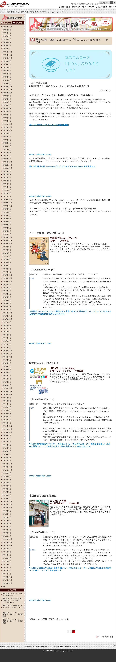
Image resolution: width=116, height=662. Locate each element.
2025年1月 (7, 49)
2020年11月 (7, 203)
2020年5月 (7, 222)
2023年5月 (7, 108)
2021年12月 (7, 162)
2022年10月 (7, 130)
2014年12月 (7, 426)
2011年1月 (7, 574)
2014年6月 (7, 445)
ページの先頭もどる (105, 637)
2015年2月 (7, 420)
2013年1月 (7, 498)
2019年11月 (7, 240)
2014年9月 (7, 435)
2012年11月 (7, 504)
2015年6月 (7, 407)
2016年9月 (7, 360)
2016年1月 (7, 385)
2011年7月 (7, 555)
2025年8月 (7, 30)
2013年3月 (7, 492)
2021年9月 (7, 171)
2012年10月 (7, 508)
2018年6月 (7, 294)
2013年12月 (7, 464)
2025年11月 (7, 27)
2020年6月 (7, 218)
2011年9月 (7, 548)
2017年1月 (7, 347)
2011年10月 (7, 545)
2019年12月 (7, 237)
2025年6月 (7, 36)
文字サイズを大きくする (114, 2)
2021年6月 (7, 181)
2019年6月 (7, 256)
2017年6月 (7, 331)
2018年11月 (7, 278)
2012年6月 (7, 520)
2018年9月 (7, 284)
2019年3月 (7, 265)
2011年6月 (7, 558)
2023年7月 (7, 102)
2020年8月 (7, 212)
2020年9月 (7, 209)
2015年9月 (7, 398)
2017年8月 (7, 325)
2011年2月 (7, 570)
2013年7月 (7, 479)
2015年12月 (7, 388)
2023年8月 (7, 99)
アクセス (77, 7)
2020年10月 (7, 206)
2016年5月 (7, 372)
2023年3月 (7, 115)
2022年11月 (7, 127)
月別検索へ (18, 22)
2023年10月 (7, 93)
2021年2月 (7, 193)
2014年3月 (7, 454)
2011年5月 (7, 561)
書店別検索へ (6, 22)
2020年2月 (7, 231)
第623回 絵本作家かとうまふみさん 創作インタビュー (13, 607)
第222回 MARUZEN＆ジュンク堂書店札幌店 (49, 125)
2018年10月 (7, 281)
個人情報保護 (102, 7)
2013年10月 (7, 470)
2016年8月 (7, 363)
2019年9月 (7, 247)
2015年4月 (7, 413)
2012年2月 (7, 533)
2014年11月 (7, 429)
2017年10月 (7, 319)
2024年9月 (7, 61)
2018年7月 (7, 291)
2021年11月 (7, 165)
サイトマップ (89, 7)
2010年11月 (7, 580)
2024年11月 (7, 55)
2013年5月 (7, 486)
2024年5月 (7, 71)
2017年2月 (7, 344)
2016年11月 (7, 354)
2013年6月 (7, 482)
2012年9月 (7, 511)
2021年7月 (7, 177)
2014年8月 (7, 438)
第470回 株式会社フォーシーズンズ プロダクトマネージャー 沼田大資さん (62, 166)
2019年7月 (7, 253)
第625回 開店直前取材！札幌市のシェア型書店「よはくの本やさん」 (13, 600)
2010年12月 (7, 577)
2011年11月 (7, 542)
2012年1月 (7, 536)
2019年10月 (7, 244)
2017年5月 (7, 335)
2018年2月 (7, 306)
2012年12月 (7, 501)
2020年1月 (7, 234)
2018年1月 (7, 310)
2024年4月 (7, 74)
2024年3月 (7, 77)
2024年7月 (7, 64)
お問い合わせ (65, 7)
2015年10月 (7, 394)
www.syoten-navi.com (40, 154)
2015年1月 (7, 423)
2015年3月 (7, 416)
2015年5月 (7, 410)
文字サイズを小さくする (111, 2)
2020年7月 (7, 215)
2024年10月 (7, 58)
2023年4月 (7, 111)
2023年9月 (7, 96)
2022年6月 (7, 143)
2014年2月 (7, 457)
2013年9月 (7, 473)
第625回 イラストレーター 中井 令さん (13, 594)
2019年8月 (7, 250)
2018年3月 (7, 303)
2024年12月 (7, 52)
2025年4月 (7, 42)
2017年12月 (7, 313)
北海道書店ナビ (13, 12)
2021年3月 (7, 190)
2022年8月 (7, 137)
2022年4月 (7, 149)
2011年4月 (7, 564)
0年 (4, 586)
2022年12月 (7, 124)
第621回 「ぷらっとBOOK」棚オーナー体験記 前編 (13, 621)
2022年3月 (7, 152)
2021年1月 (7, 196)
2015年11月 (7, 391)
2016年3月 (7, 379)
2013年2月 (7, 495)
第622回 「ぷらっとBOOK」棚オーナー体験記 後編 (13, 614)
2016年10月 (7, 357)
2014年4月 (7, 451)
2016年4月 (7, 376)
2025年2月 (7, 45)
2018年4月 (7, 300)
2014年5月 (7, 448)
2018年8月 (7, 288)
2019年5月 (7, 259)
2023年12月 (7, 86)
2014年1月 (7, 460)
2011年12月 (7, 539)
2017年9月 (7, 322)
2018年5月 (7, 297)
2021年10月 (7, 168)
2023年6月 (7, 105)
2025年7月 (7, 33)
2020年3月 (7, 228)
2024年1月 (7, 83)
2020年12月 (7, 199)
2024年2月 (7, 80)
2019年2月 (7, 269)
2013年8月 (7, 476)
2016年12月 (7, 350)
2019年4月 (7, 262)
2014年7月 (7, 442)
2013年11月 (7, 467)
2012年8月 (7, 514)
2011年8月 (7, 552)
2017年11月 (7, 316)
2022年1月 (7, 159)
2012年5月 (7, 523)
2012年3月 (7, 530)
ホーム (2, 12)
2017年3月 (7, 341)
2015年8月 (7, 401)
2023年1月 (7, 121)
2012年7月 (7, 517)
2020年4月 (7, 225)
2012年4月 (7, 527)
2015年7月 (7, 404)
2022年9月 (7, 133)
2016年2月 (7, 382)
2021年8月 (7, 174)
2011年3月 (7, 567)
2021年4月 (7, 187)
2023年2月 (7, 118)
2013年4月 (7, 489)
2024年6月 (7, 67)
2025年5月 (7, 39)
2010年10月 (7, 583)
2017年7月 (7, 328)
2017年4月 (7, 338)
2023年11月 (7, 89)
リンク (113, 7)
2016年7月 (7, 366)
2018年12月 (7, 275)
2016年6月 (7, 369)
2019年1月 (7, 272)
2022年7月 (7, 140)
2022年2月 (7, 156)
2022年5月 (7, 146)
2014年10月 (7, 432)
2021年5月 (7, 184)
